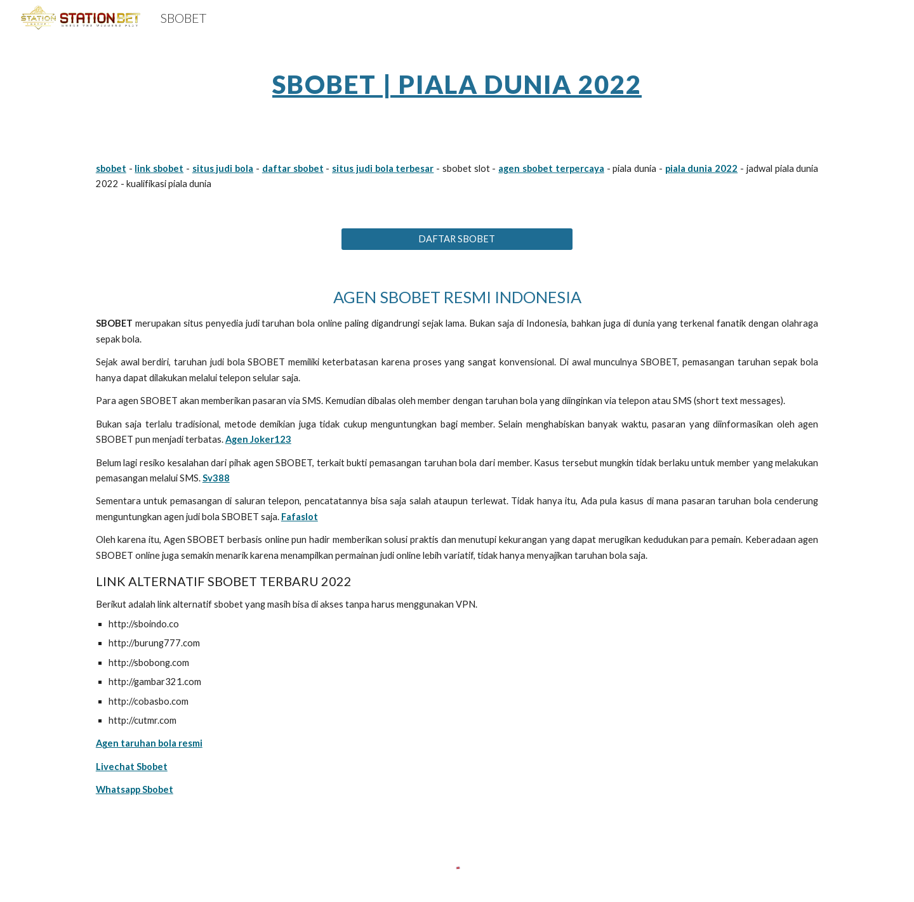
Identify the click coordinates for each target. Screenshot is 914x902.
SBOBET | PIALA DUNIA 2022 (457, 84)
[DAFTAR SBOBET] (456, 239)
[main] (457, 79)
